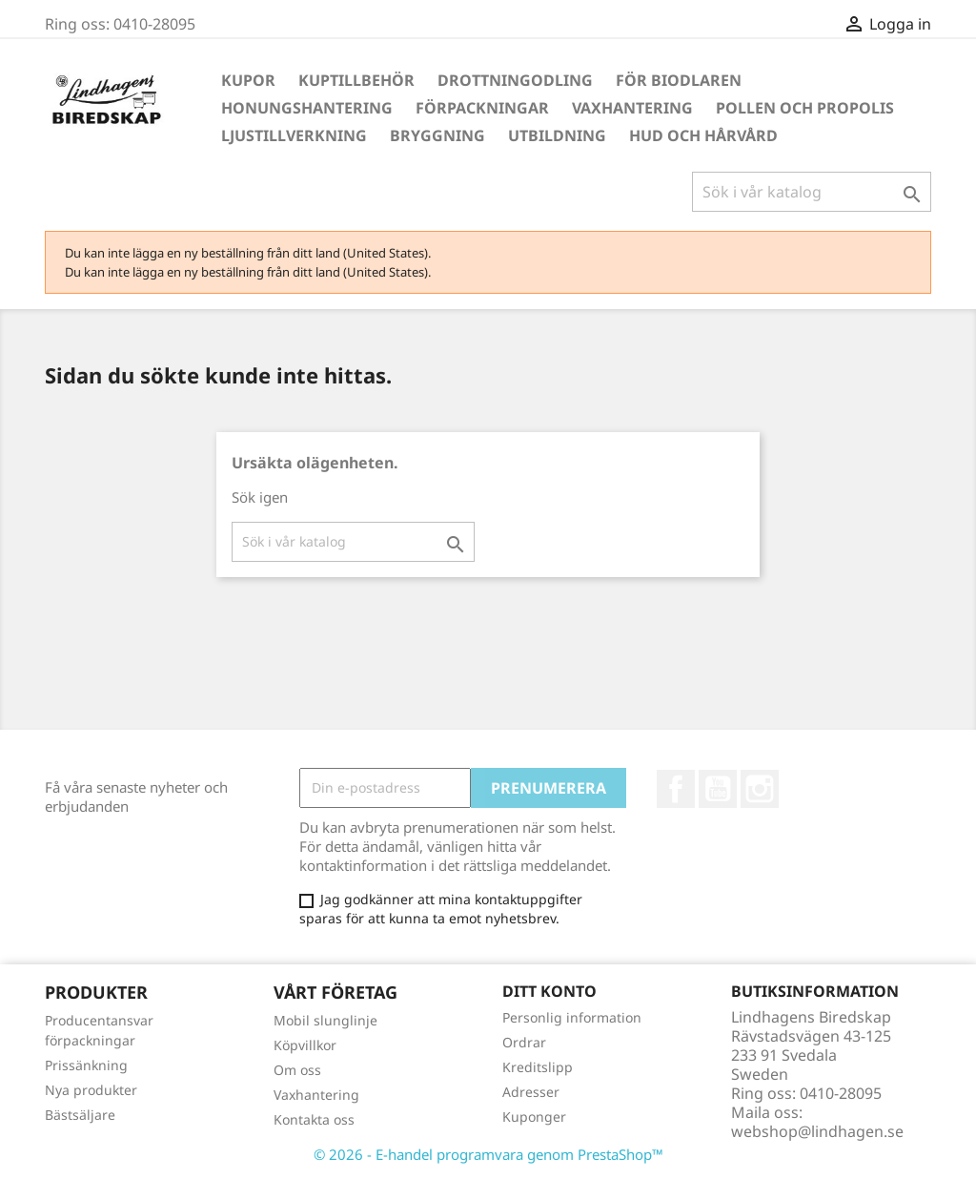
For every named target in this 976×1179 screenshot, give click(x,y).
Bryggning (437, 135)
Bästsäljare (80, 1115)
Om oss (297, 1070)
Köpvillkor (305, 1045)
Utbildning (557, 135)
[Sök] (811, 192)
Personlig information (571, 1017)
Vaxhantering (632, 107)
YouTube (718, 789)
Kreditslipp (537, 1067)
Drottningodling (515, 80)
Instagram (760, 789)
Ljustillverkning (294, 135)
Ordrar (524, 1042)
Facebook (676, 789)
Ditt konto (549, 991)
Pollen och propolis (805, 107)
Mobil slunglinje (325, 1020)
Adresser (530, 1092)
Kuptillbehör (356, 80)
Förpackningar (482, 107)
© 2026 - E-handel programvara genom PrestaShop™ (488, 1154)
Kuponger (534, 1116)
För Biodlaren (679, 80)
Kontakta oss (314, 1119)
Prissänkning (86, 1065)
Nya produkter (91, 1090)
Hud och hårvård (703, 135)
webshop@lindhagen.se (817, 1131)
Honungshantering (307, 107)
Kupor (248, 80)
